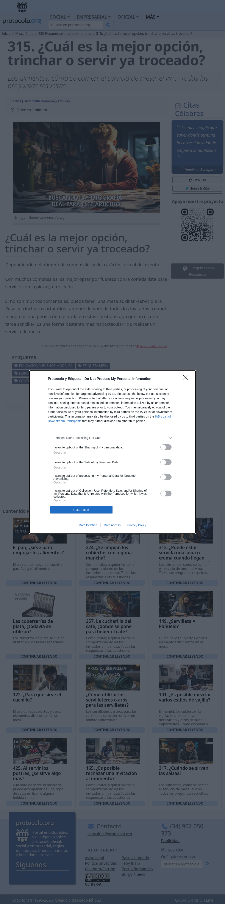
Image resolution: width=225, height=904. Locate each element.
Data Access (112, 525)
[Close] (187, 379)
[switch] (166, 447)
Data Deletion (88, 525)
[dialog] (112, 452)
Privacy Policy (136, 525)
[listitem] (112, 437)
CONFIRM (81, 510)
